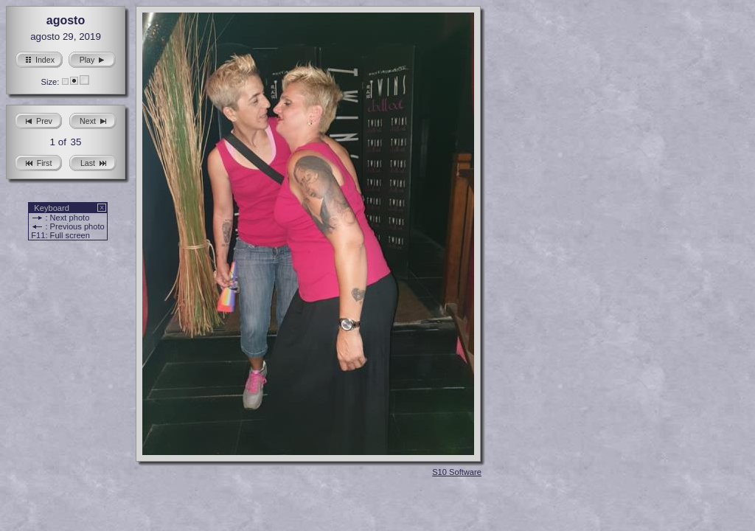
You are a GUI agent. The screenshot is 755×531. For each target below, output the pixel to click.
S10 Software (456, 472)
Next (93, 119)
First (38, 161)
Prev (38, 119)
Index (39, 58)
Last (93, 161)
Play (92, 58)
